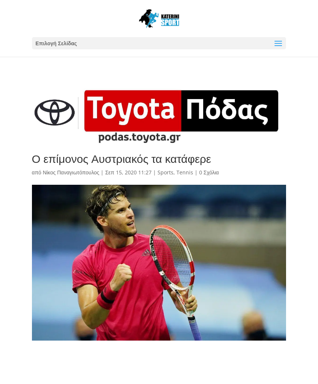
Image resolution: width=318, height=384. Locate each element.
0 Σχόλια (209, 172)
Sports (165, 172)
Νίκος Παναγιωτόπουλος (71, 172)
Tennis (184, 172)
